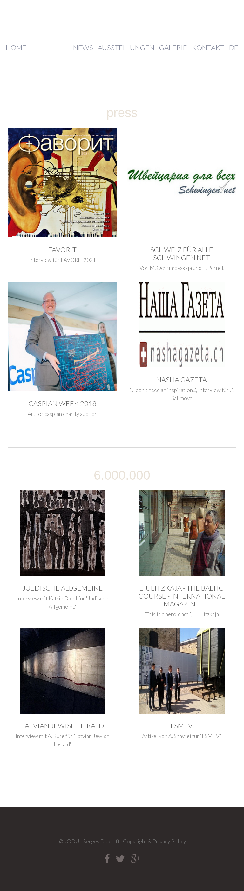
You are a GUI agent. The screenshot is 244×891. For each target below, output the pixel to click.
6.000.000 (122, 475)
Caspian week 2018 (63, 403)
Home (16, 47)
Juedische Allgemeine (62, 588)
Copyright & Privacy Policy (154, 841)
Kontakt (208, 47)
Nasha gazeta (181, 379)
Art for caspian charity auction (63, 413)
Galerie (173, 47)
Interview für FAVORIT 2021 (62, 260)
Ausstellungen (126, 47)
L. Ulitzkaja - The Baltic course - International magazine (182, 596)
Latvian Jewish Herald (62, 725)
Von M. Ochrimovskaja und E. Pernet (181, 268)
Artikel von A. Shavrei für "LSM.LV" (181, 736)
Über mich (49, 47)
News (83, 47)
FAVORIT (62, 249)
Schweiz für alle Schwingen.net (181, 253)
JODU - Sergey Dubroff (122, 20)
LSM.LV (182, 725)
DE (233, 47)
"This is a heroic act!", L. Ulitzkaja (181, 614)
